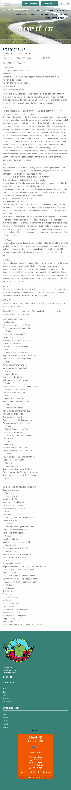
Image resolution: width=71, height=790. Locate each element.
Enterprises (21, 14)
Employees (49, 4)
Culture (39, 11)
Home (24, 11)
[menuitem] (24, 11)
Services (63, 11)
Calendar (58, 14)
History (31, 11)
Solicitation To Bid (45, 14)
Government (51, 11)
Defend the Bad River (60, 18)
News (66, 14)
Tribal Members (30, 4)
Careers (33, 14)
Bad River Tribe (7, 9)
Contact (46, 18)
